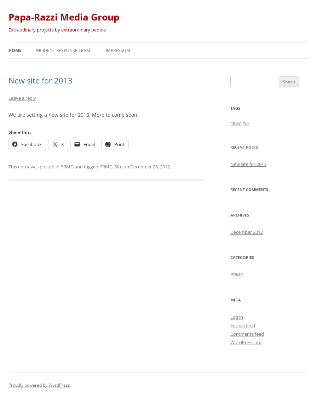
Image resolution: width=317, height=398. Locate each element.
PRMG (67, 166)
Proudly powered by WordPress (39, 385)
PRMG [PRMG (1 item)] (236, 123)
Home (15, 50)
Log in (236, 317)
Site (118, 166)
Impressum (118, 50)
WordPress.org (245, 342)
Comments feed (247, 334)
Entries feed (242, 325)
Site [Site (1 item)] (246, 123)
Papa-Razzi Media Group (63, 17)
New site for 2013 (40, 80)
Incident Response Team (63, 50)
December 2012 (246, 232)
